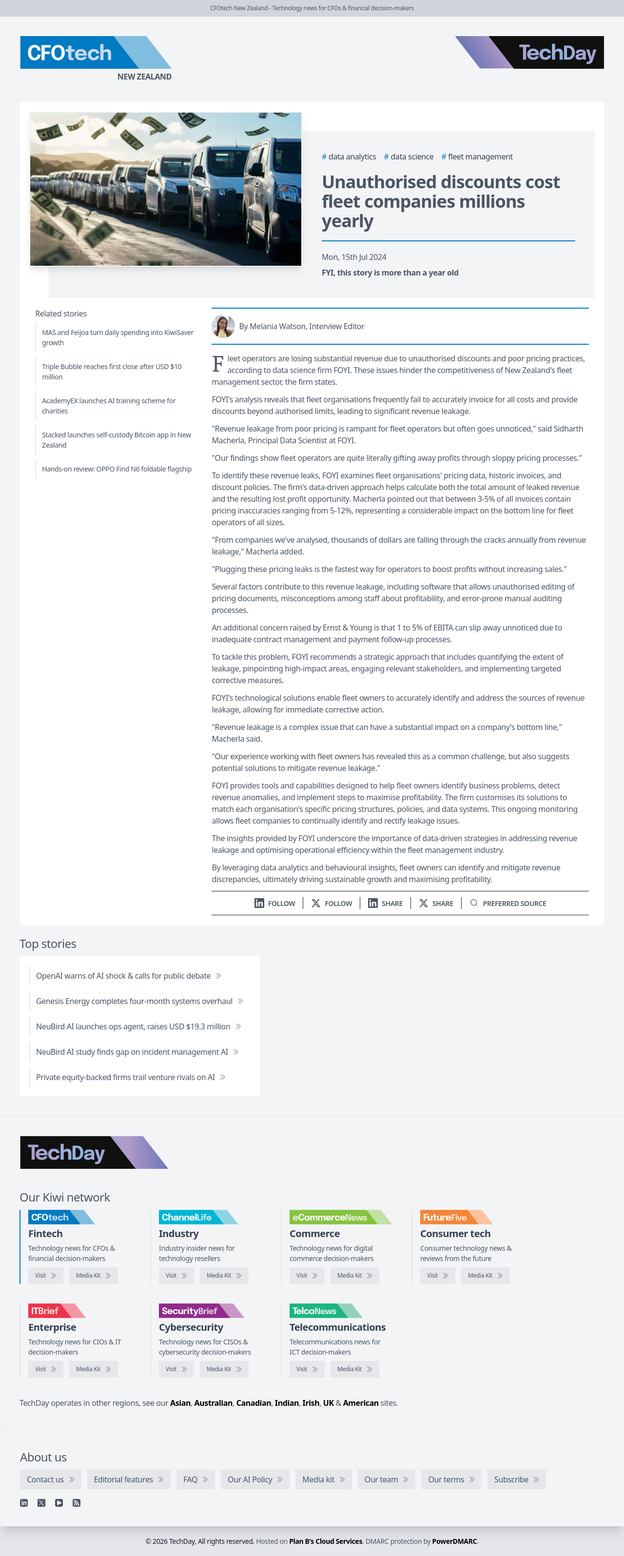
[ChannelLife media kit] (224, 1275)
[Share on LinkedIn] (385, 903)
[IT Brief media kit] (93, 1369)
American (361, 1403)
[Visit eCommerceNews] (307, 1275)
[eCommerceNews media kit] (355, 1275)
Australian (214, 1403)
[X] (41, 1503)
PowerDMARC (454, 1541)
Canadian (254, 1403)
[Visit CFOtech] (45, 1275)
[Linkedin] (24, 1503)
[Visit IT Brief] (45, 1369)
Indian (287, 1403)
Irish (311, 1403)
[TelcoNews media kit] (355, 1369)
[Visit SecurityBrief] (176, 1369)
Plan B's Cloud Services (325, 1541)
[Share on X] (436, 903)
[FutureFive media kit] (485, 1275)
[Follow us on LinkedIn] (275, 903)
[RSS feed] (76, 1503)
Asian (180, 1403)
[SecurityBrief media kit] (224, 1369)
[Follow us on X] (331, 903)
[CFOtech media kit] (93, 1275)
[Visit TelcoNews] (307, 1369)
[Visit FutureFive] (437, 1275)
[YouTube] (59, 1503)
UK (328, 1403)
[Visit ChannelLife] (176, 1275)
